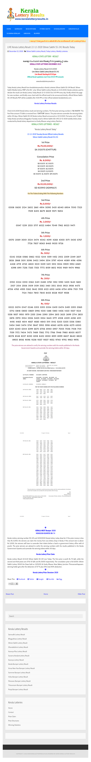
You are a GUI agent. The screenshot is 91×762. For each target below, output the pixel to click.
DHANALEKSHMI (59, 29)
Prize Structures (13, 721)
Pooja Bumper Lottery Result (18, 689)
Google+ (40, 579)
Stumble (50, 579)
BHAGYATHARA (31, 29)
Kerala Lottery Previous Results (45, 103)
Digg (59, 579)
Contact (11, 712)
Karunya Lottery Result (16, 660)
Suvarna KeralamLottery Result (18, 656)
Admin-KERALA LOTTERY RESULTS (65, 753)
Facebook (21, 579)
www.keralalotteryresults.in (37, 753)
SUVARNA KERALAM (13, 33)
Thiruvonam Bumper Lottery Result (20, 685)
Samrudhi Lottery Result (16, 635)
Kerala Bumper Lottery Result (18, 664)
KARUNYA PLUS (74, 29)
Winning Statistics (14, 725)
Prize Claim (12, 716)
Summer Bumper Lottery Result (19, 673)
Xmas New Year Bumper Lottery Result (21, 668)
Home (9, 29)
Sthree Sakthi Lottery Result (35, 51)
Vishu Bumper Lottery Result (18, 677)
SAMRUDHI (18, 29)
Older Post (81, 594)
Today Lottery (51, 51)
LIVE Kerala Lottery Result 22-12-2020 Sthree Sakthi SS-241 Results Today (41, 47)
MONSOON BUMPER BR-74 (45, 533)
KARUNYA (27, 33)
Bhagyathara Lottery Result (17, 639)
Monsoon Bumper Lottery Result (19, 681)
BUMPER (37, 33)
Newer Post (10, 594)
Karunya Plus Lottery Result (17, 651)
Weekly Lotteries (62, 51)
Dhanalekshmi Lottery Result (18, 647)
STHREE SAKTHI (45, 29)
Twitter (31, 579)
